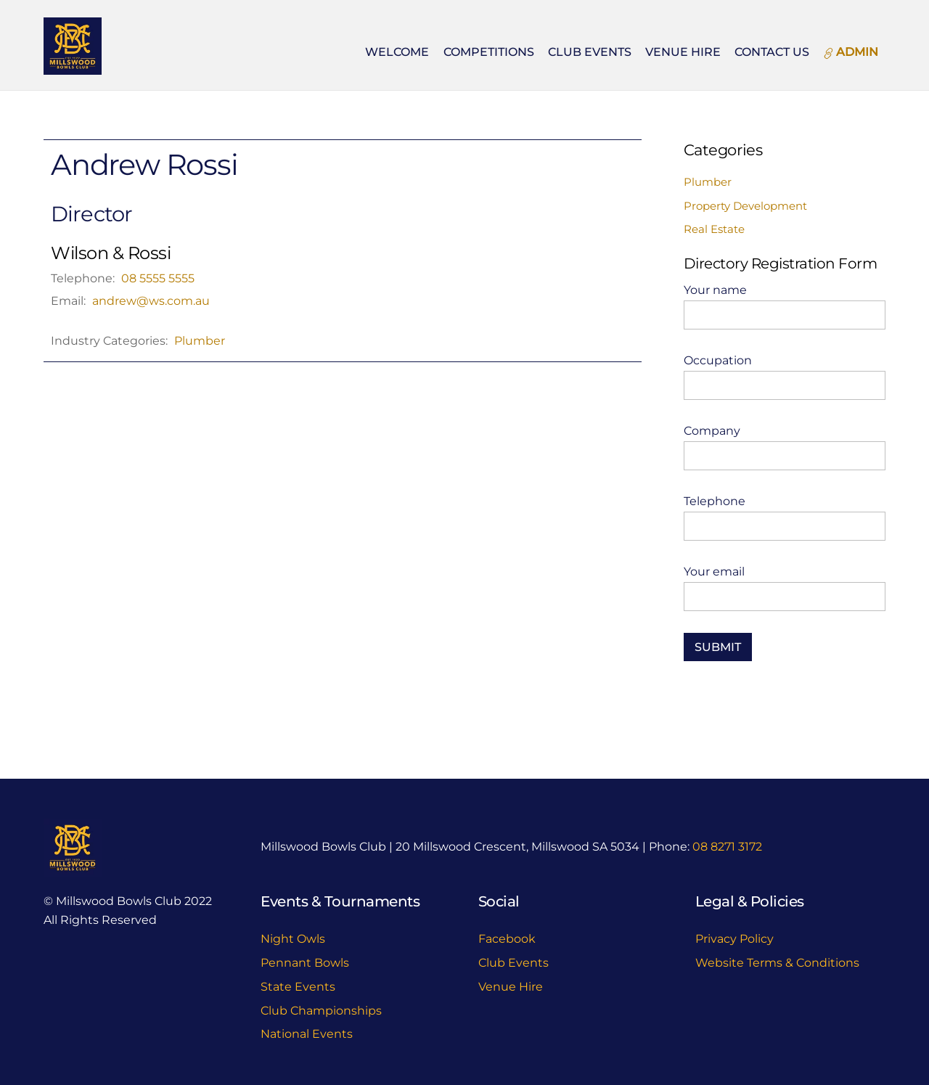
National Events (307, 1034)
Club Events (589, 52)
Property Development (745, 206)
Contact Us (771, 52)
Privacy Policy (734, 939)
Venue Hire (683, 52)
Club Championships (321, 1011)
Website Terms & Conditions (777, 963)
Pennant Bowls (305, 963)
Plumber (199, 341)
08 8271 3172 (727, 846)
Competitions (488, 52)
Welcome (397, 52)
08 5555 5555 (158, 278)
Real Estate (714, 229)
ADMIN (850, 52)
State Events (298, 987)
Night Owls (293, 939)
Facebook (507, 939)
